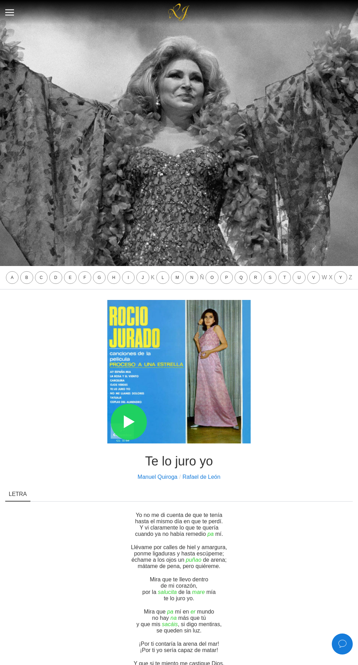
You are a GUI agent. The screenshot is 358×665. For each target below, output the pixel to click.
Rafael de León (201, 477)
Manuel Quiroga (158, 477)
